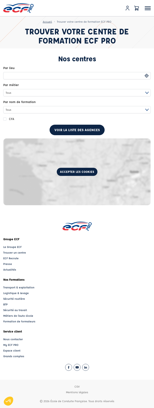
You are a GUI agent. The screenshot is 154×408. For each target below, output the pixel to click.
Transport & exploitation (18, 287)
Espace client (11, 350)
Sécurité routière (14, 298)
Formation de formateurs (19, 321)
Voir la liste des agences (77, 130)
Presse (7, 264)
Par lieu (9, 68)
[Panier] (136, 8)
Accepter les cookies (77, 172)
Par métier (11, 85)
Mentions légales (77, 392)
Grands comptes (13, 356)
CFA (11, 119)
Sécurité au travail (15, 310)
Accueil (47, 21)
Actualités (9, 269)
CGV (77, 386)
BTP (5, 304)
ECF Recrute (11, 258)
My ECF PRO (10, 344)
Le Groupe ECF (12, 247)
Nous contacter (13, 339)
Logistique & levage (16, 293)
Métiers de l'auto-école (18, 315)
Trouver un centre (14, 252)
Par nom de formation (19, 102)
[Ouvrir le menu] (148, 8)
